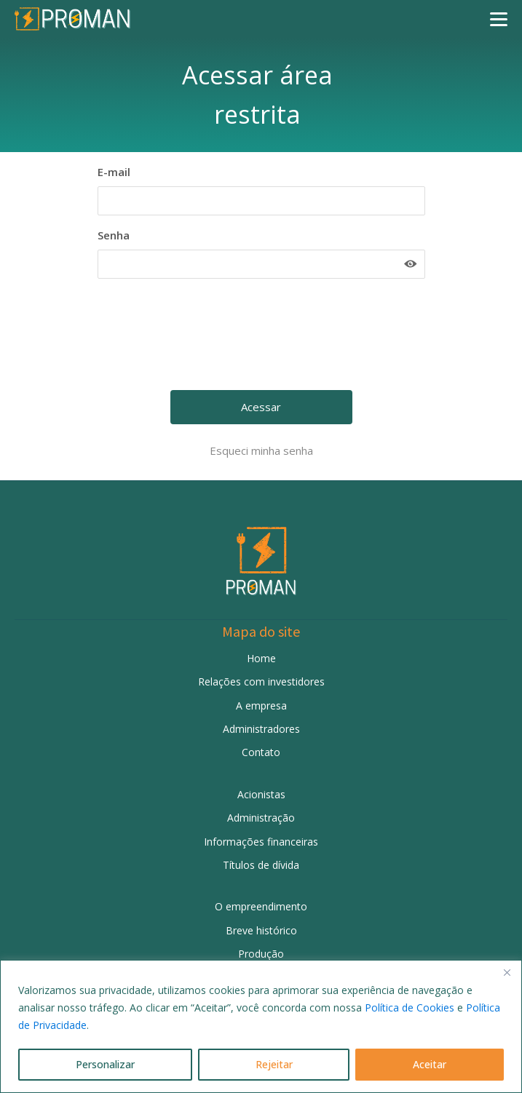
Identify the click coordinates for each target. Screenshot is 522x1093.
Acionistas (261, 794)
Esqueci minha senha (261, 450)
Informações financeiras (261, 841)
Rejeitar (274, 1064)
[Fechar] (506, 972)
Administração (261, 817)
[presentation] (262, 339)
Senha (114, 235)
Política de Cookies (409, 1007)
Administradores (261, 729)
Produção (261, 954)
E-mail (114, 171)
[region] (261, 1026)
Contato (261, 752)
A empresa (261, 705)
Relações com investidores (261, 681)
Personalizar (105, 1064)
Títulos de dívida (261, 865)
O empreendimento (261, 906)
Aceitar (429, 1064)
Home (261, 658)
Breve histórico (261, 930)
